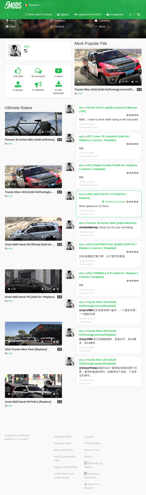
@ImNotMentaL (88, 227)
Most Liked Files (63, 450)
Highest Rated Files (65, 467)
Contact (88, 436)
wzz (27, 46)
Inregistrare (115, 14)
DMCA (88, 456)
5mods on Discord (91, 486)
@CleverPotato (88, 367)
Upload (63, 14)
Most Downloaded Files (64, 458)
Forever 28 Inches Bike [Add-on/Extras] (111, 223)
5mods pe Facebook (91, 475)
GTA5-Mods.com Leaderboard (64, 475)
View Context (87, 124)
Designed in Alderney (17, 435)
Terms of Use (92, 450)
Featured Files (62, 443)
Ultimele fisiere (63, 436)
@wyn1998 (86, 310)
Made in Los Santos (16, 439)
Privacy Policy (92, 443)
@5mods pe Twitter (93, 465)
